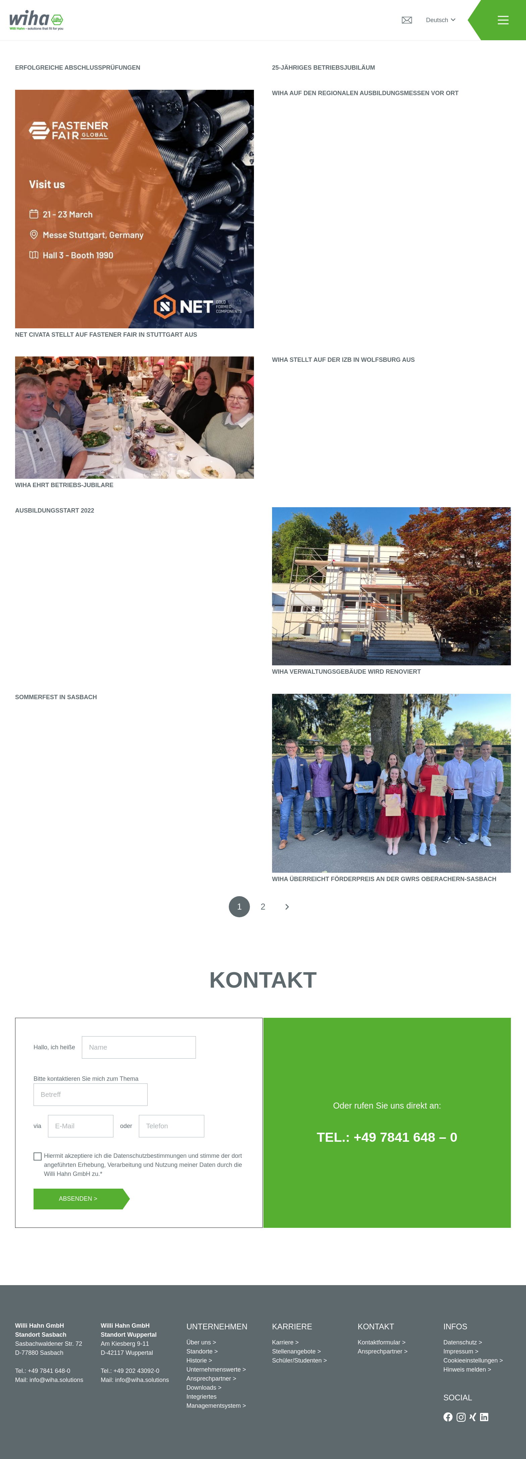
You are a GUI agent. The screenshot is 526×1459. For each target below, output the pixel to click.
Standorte (200, 1351)
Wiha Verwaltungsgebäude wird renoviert (346, 671)
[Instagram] (461, 1417)
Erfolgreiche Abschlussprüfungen (77, 67)
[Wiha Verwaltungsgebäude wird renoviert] (391, 511)
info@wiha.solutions (56, 1380)
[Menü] (503, 20)
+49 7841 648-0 (49, 1371)
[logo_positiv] (36, 20)
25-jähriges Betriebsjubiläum (323, 67)
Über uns (199, 1342)
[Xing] (472, 1417)
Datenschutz (460, 1342)
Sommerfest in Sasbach (56, 697)
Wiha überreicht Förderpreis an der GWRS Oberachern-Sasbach (384, 879)
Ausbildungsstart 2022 (54, 510)
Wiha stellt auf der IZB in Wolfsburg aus (343, 359)
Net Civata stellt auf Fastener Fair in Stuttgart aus (106, 334)
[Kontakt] (407, 20)
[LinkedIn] (484, 1417)
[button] (441, 20)
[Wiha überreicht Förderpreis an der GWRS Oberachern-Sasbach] (391, 698)
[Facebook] (448, 1417)
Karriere (283, 1342)
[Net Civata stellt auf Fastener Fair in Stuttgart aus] (134, 94)
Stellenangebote (294, 1351)
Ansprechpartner (209, 1378)
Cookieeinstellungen (470, 1360)
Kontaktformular (379, 1342)
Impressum (458, 1351)
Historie (197, 1360)
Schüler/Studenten (297, 1360)
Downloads (201, 1387)
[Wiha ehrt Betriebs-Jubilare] (134, 360)
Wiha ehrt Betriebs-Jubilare (64, 485)
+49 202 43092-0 (136, 1371)
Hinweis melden (464, 1369)
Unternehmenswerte (214, 1369)
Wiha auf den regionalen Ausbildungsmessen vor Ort (365, 93)
